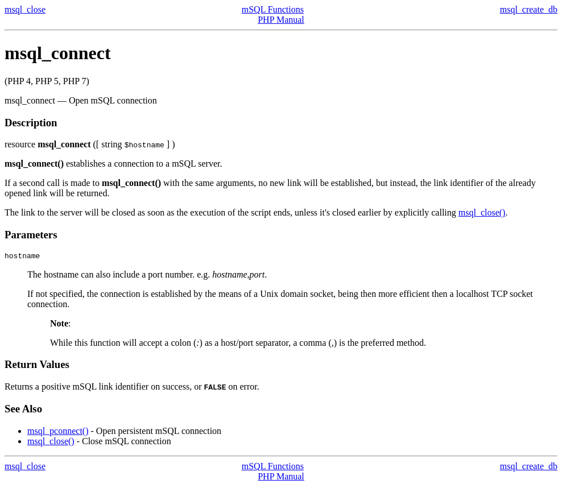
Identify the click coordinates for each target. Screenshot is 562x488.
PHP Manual (281, 19)
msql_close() (482, 212)
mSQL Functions (273, 9)
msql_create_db (528, 9)
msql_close (25, 9)
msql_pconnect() (58, 432)
